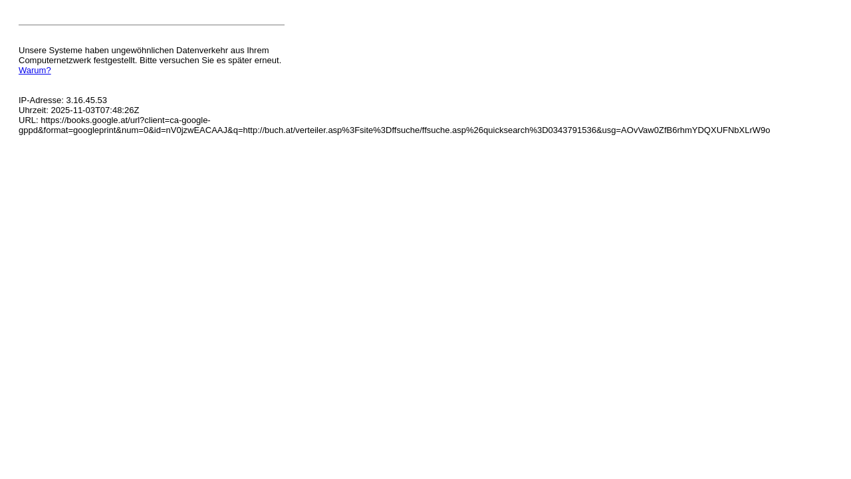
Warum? (35, 70)
